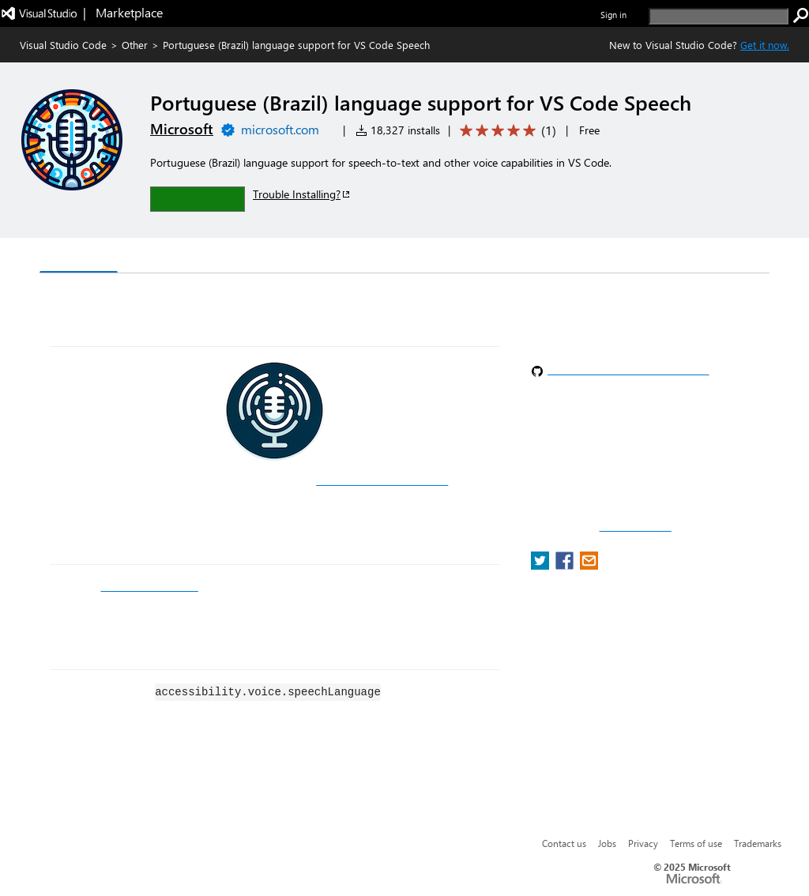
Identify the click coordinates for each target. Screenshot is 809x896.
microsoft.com (280, 129)
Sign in (613, 15)
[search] (718, 16)
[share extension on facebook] (566, 565)
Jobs (607, 843)
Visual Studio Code (63, 44)
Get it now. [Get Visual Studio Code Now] (764, 44)
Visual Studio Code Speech (382, 480)
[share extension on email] (589, 565)
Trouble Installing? (302, 193)
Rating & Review (347, 257)
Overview (78, 256)
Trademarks (757, 843)
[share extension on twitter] (541, 565)
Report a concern (636, 527)
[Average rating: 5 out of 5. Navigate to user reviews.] (505, 131)
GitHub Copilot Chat (149, 586)
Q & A (259, 257)
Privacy (643, 843)
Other (135, 44)
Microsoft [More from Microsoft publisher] (181, 128)
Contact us (564, 843)
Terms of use (696, 843)
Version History (174, 257)
